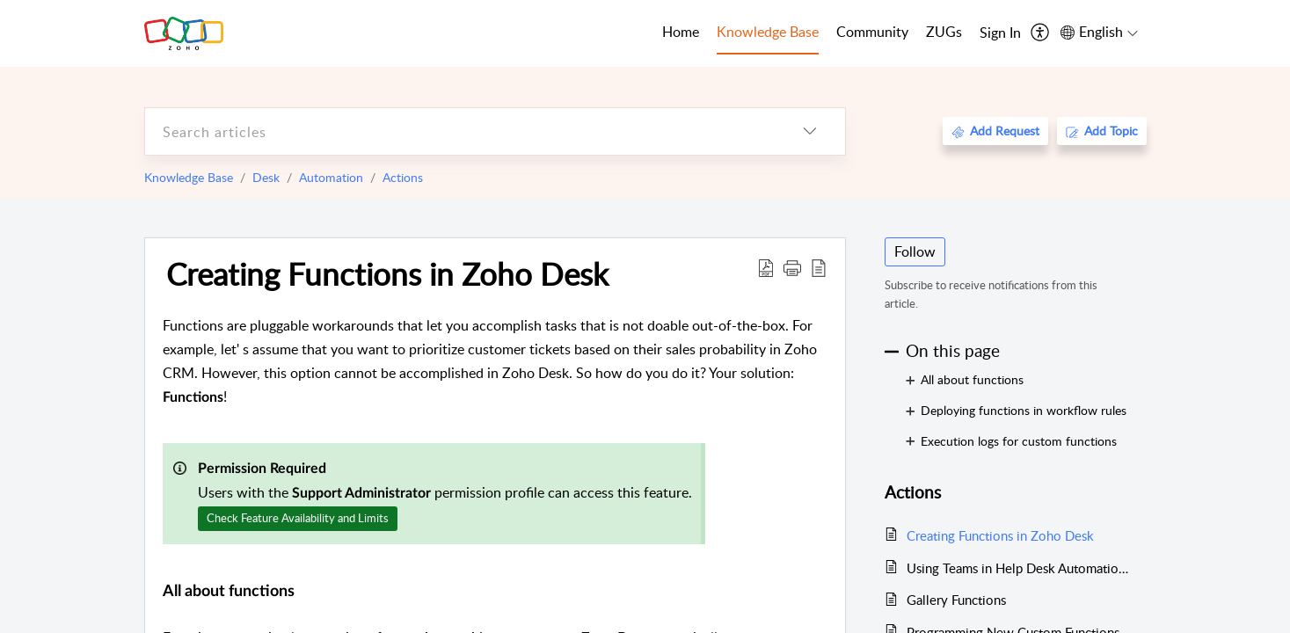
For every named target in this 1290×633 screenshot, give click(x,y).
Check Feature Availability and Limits (298, 518)
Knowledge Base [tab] (768, 31)
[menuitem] (1000, 33)
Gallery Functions (956, 599)
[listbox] (810, 131)
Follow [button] (915, 251)
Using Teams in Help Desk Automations (1018, 568)
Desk (266, 177)
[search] (460, 131)
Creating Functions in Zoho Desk (387, 273)
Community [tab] (872, 31)
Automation (331, 177)
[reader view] (818, 267)
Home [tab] (680, 31)
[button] (792, 267)
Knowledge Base (188, 177)
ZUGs (944, 31)
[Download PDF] (766, 267)
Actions (403, 177)
